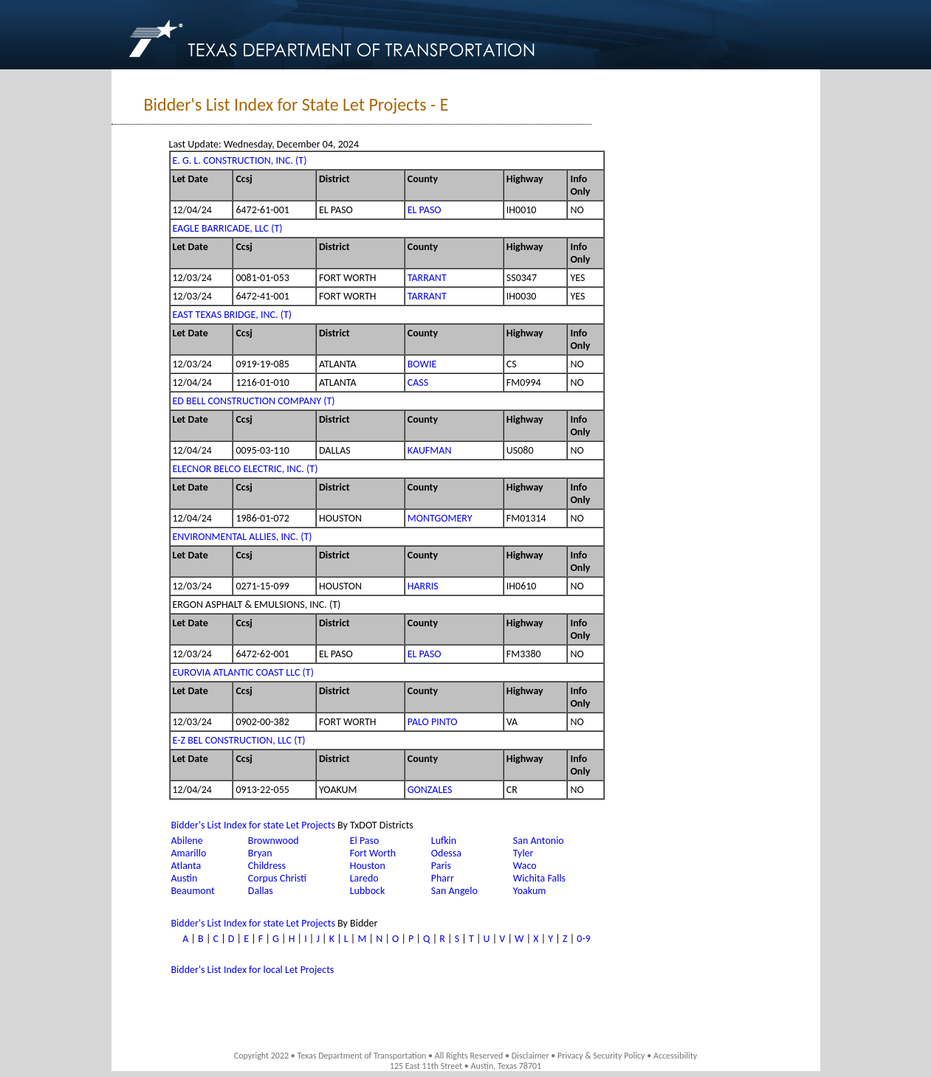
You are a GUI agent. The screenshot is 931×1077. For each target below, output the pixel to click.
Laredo (364, 878)
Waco (525, 865)
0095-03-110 (262, 450)
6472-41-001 (262, 296)
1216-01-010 (262, 382)
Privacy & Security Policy (601, 1055)
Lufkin (443, 840)
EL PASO (425, 210)
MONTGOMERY (440, 518)
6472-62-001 (262, 654)
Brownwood (273, 840)
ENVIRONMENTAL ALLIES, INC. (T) (242, 536)
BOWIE (422, 364)
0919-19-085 (262, 364)
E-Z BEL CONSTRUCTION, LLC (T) (239, 740)
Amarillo (189, 853)
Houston (367, 865)
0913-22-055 (262, 789)
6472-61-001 (262, 210)
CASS (418, 382)
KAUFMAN (430, 450)
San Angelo (454, 890)
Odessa (446, 853)
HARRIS (423, 586)
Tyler (523, 853)
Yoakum (529, 890)
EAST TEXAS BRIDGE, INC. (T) (232, 314)
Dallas (260, 890)
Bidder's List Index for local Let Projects (252, 969)
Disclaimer (530, 1055)
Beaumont (193, 890)
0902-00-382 (262, 722)
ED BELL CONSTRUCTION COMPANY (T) (254, 401)
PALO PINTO (433, 722)
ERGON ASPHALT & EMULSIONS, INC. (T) (257, 604)
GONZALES (430, 789)
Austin (184, 878)
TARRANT (427, 277)
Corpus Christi (277, 878)
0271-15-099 (262, 586)
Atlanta (186, 865)
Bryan (260, 853)
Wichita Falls (539, 878)
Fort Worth (373, 853)
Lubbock (367, 890)
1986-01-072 (262, 518)
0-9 (583, 938)
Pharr (442, 878)
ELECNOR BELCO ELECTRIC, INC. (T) (245, 469)
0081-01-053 (262, 277)
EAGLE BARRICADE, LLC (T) (228, 228)
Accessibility (675, 1055)
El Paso (364, 840)
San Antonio (538, 840)
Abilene (187, 840)
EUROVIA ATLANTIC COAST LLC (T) (243, 672)
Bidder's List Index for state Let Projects (253, 825)
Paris (441, 865)
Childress (267, 865)
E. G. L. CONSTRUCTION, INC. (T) (240, 160)
